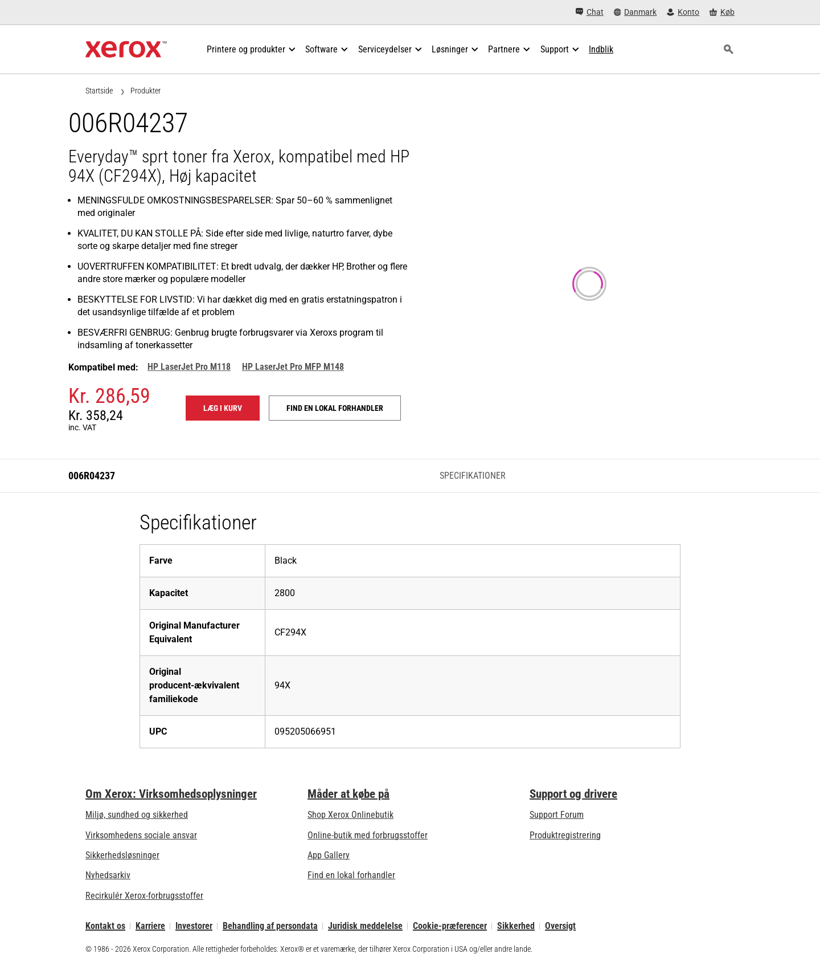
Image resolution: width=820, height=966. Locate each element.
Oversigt (560, 926)
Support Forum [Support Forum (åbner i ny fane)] (557, 814)
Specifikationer (473, 475)
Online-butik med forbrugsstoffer (368, 835)
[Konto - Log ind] (683, 12)
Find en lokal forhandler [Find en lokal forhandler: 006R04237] (334, 408)
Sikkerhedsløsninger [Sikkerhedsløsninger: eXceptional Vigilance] (122, 855)
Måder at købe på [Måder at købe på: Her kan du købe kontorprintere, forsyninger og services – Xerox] (349, 794)
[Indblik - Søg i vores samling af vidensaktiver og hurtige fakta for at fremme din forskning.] (601, 49)
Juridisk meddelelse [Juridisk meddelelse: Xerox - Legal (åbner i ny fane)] (365, 926)
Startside (99, 90)
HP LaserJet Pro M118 (189, 366)
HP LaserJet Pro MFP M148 (293, 366)
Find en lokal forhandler (351, 875)
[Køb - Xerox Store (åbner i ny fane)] (722, 12)
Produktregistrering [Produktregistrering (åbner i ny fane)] (565, 835)
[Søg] (728, 49)
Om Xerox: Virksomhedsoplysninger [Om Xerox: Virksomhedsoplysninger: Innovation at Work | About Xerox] (171, 794)
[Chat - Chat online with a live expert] (590, 12)
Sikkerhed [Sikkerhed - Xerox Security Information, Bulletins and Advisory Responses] (516, 926)
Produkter (145, 90)
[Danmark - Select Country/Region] (635, 12)
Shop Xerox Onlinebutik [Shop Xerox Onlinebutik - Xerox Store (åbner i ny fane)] (350, 814)
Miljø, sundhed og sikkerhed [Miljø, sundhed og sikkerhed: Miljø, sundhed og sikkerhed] (136, 814)
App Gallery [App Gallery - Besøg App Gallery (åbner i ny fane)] (329, 855)
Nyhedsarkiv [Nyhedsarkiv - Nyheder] (107, 875)
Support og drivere (573, 794)
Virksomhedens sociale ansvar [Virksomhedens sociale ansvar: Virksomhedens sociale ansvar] (141, 835)
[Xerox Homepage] (126, 49)
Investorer (193, 926)
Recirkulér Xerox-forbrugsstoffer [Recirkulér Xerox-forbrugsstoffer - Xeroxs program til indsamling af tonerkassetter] (144, 895)
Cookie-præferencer (450, 926)
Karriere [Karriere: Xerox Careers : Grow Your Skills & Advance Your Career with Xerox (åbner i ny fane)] (150, 926)
